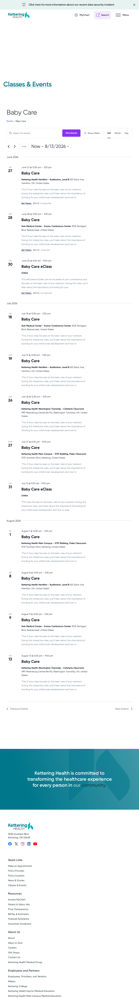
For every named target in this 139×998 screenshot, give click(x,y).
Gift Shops (14, 962)
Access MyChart (17, 909)
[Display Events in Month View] (118, 133)
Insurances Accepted (19, 933)
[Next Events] (15, 156)
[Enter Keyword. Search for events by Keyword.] (35, 133)
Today (24, 156)
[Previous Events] (8, 156)
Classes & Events (17, 895)
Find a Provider (16, 880)
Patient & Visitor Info (19, 914)
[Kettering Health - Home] (19, 15)
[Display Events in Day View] (126, 133)
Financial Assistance (18, 929)
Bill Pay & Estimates (18, 924)
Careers (12, 957)
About (11, 948)
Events (10, 121)
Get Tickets (26, 213)
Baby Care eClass (36, 276)
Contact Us (14, 967)
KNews (11, 991)
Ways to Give (15, 953)
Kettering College (17, 996)
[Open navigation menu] (122, 15)
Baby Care (30, 183)
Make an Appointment (20, 876)
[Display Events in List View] (109, 133)
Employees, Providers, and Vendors (27, 986)
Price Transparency (18, 919)
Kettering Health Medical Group (25, 972)
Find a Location (16, 885)
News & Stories (16, 890)
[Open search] (102, 15)
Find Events (72, 133)
